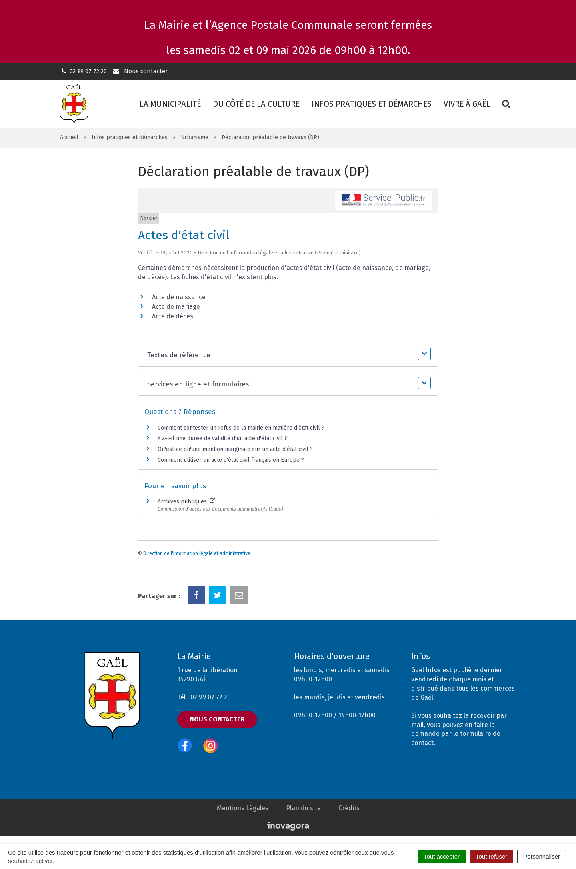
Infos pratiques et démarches (372, 103)
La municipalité (170, 103)
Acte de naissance (179, 297)
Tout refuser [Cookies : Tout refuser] (491, 856)
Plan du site (303, 808)
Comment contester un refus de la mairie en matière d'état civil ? (241, 427)
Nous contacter (139, 71)
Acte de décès (172, 316)
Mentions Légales (242, 808)
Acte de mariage (176, 306)
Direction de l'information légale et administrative (196, 553)
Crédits (349, 808)
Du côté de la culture (256, 103)
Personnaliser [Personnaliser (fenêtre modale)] (541, 856)
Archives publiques (186, 501)
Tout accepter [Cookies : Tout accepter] (442, 856)
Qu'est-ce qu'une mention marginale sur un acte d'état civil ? (235, 449)
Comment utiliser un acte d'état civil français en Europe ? (231, 460)
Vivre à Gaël (467, 103)
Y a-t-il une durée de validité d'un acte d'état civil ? (222, 438)
